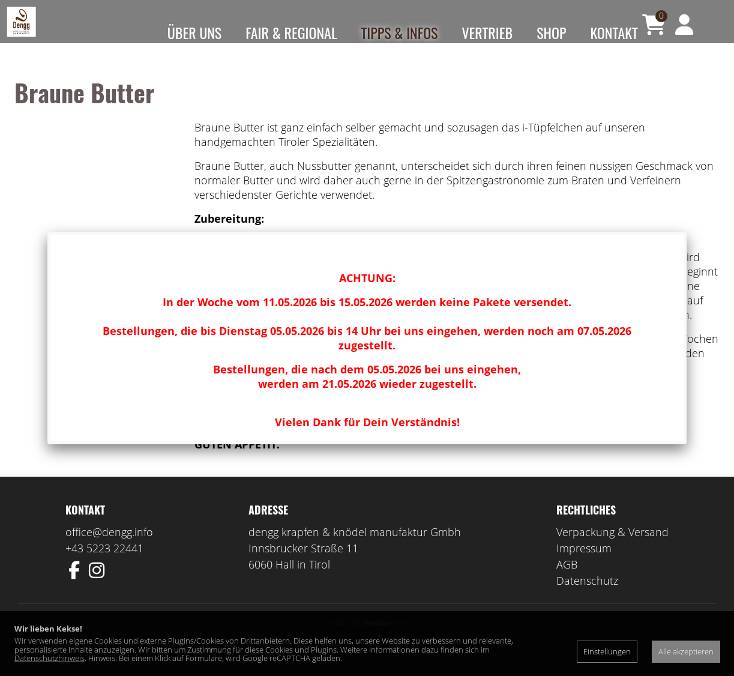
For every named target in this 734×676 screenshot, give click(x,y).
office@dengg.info (109, 549)
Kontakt (614, 32)
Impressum (584, 565)
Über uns (194, 32)
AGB (566, 581)
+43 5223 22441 (104, 565)
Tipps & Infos (399, 32)
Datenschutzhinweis (49, 658)
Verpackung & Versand (612, 549)
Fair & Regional (291, 32)
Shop (551, 32)
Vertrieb (487, 32)
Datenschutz (587, 597)
